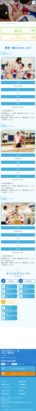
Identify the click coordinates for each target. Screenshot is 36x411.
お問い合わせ (22, 393)
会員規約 (9, 397)
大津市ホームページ (5, 406)
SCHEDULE (18, 37)
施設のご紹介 (22, 381)
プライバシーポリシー (18, 397)
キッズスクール (23, 387)
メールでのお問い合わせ (18, 368)
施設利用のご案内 (5, 399)
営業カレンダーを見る (18, 374)
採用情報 (3, 397)
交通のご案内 (5, 393)
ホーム (2, 23)
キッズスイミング (6, 387)
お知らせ (21, 390)
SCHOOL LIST (18, 30)
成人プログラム (6, 390)
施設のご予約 (5, 384)
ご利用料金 (22, 384)
